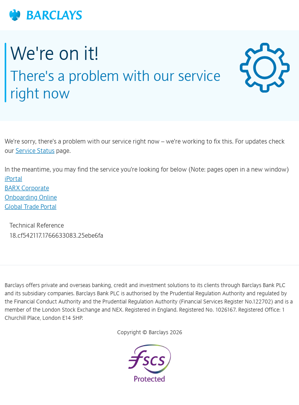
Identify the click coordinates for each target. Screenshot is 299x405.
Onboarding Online (31, 197)
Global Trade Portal (30, 206)
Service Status (35, 150)
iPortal (13, 178)
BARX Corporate (27, 188)
